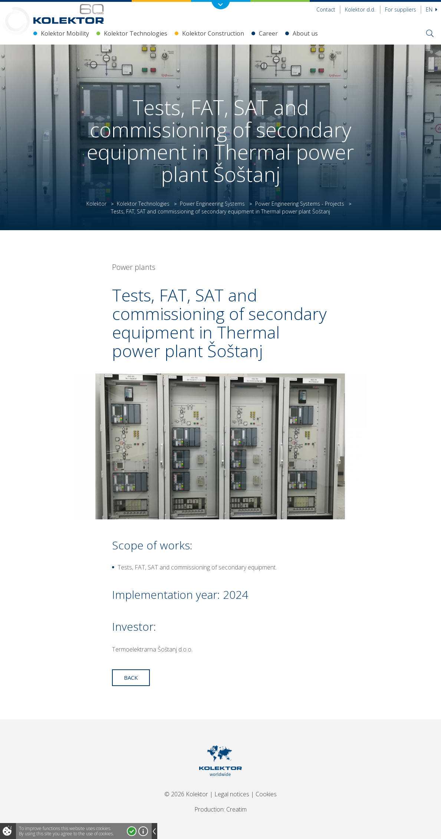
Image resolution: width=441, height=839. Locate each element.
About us (305, 33)
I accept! (131, 831)
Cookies (266, 794)
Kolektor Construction (213, 33)
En (431, 9)
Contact (325, 9)
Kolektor (96, 203)
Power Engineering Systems (212, 203)
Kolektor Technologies (135, 33)
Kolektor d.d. (360, 9)
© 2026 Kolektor (186, 794)
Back (131, 677)
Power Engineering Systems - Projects (299, 203)
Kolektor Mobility (65, 33)
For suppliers (400, 9)
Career (268, 33)
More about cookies (143, 831)
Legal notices (231, 794)
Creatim (236, 809)
